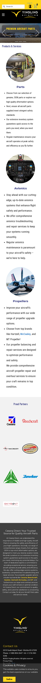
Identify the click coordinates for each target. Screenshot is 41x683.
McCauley (25, 334)
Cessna (24, 578)
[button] (3, 33)
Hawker (7, 580)
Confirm (9, 679)
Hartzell (14, 580)
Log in (29, 3)
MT (32, 580)
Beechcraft (32, 578)
